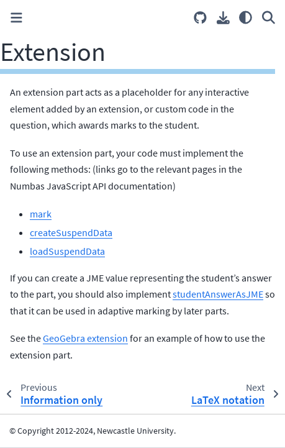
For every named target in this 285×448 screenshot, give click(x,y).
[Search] (268, 17)
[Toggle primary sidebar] (16, 17)
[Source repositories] (200, 17)
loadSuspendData (67, 251)
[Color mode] (245, 17)
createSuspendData (71, 232)
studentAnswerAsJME (218, 294)
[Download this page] (223, 17)
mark (41, 214)
